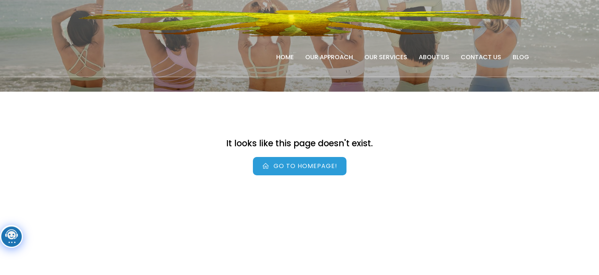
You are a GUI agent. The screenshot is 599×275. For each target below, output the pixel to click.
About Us (434, 57)
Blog (521, 57)
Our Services (385, 57)
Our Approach (329, 57)
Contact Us (481, 57)
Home (285, 57)
